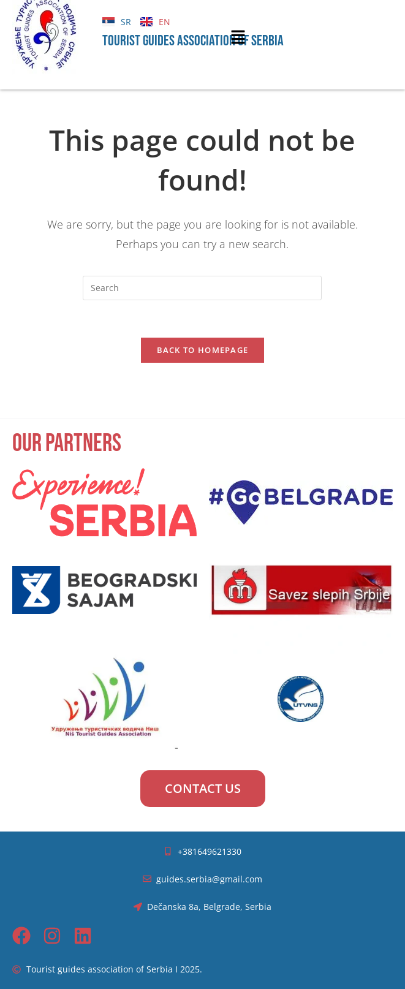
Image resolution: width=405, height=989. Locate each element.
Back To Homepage (203, 349)
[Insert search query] (202, 288)
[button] (238, 37)
